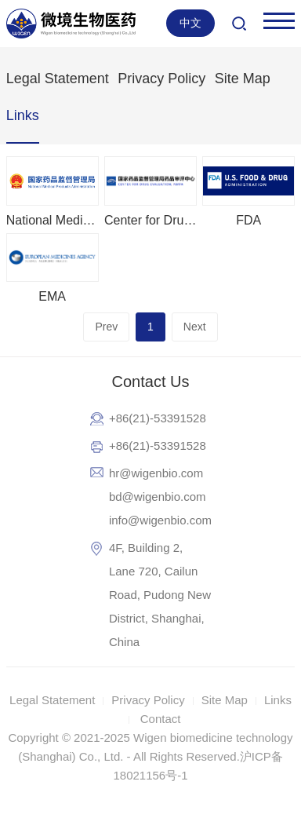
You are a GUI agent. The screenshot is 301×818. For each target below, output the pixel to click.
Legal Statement (57, 78)
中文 (190, 22)
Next (194, 326)
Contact (160, 718)
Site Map (242, 78)
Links (22, 115)
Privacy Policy (161, 78)
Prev (106, 326)
